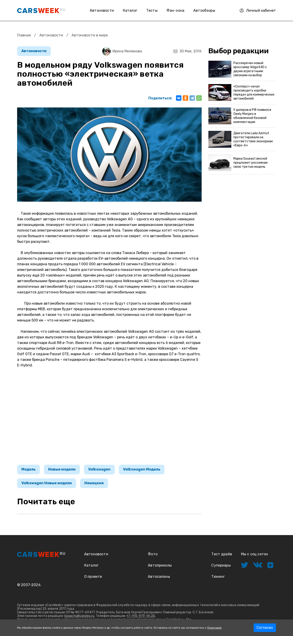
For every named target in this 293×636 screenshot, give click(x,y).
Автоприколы (160, 565)
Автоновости (102, 10)
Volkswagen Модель (141, 469)
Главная (24, 35)
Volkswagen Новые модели (46, 483)
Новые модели (62, 469)
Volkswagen (99, 469)
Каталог (130, 10)
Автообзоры (204, 10)
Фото (153, 554)
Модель (28, 469)
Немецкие (94, 483)
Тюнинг (218, 576)
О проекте (93, 576)
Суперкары (220, 565)
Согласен (265, 627)
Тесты (152, 10)
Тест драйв (221, 554)
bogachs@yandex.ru (79, 616)
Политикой (214, 627)
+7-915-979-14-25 (140, 616)
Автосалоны (159, 576)
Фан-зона (175, 10)
